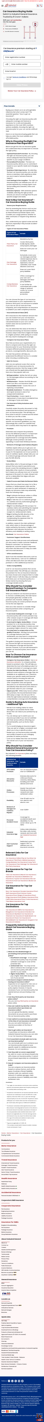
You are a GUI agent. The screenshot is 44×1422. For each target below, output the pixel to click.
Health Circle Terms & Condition (10, 1359)
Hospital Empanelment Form (11, 1305)
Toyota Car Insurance (21, 879)
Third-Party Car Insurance (12, 245)
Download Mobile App (7, 1355)
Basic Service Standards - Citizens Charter (14, 1364)
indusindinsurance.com (8, 1396)
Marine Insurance (6, 1213)
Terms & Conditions (19, 77)
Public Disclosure (6, 1265)
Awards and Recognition (8, 1249)
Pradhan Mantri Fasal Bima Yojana (11, 1323)
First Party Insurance (13, 866)
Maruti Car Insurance (28, 875)
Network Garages (6, 1310)
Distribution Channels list (9, 1366)
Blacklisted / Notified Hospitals (10, 1350)
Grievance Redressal (7, 1343)
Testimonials (5, 1254)
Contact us (4, 1245)
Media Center (5, 1256)
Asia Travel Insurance (7, 1170)
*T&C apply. (20, 1407)
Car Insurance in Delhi (13, 910)
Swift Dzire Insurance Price (16, 899)
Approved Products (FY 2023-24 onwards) (13, 1334)
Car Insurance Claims (21, 534)
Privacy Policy (5, 1259)
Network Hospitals (6, 1303)
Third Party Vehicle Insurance (24, 860)
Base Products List (6, 1336)
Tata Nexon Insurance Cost (15, 901)
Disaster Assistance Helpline (9, 1362)
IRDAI (2, 1283)
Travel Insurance (9, 1160)
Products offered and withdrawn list (12, 1332)
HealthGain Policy (6, 1181)
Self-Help (4, 1320)
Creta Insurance (31, 899)
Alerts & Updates (6, 1325)
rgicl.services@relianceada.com (17, 1)
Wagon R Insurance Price (26, 895)
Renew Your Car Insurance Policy (22, 91)
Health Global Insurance (9, 1186)
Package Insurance (7, 1218)
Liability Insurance (6, 1216)
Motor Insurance (13, 1133)
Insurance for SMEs (9, 1222)
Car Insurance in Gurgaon (25, 920)
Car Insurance (20, 753)
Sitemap (4, 1341)
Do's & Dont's (5, 1339)
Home (3, 1133)
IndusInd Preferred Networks (9, 1352)
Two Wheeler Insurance (8, 1151)
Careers (3, 1247)
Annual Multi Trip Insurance (9, 1174)
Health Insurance (9, 1178)
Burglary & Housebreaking (8, 1225)
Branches (4, 1312)
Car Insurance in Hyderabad (23, 916)
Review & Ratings (6, 1252)
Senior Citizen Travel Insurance (10, 1172)
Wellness (4, 1184)
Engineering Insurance (7, 1211)
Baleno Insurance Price (30, 897)
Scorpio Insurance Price (29, 891)
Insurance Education (7, 1288)
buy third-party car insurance (27, 1001)
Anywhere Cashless (8, 1275)
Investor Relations (6, 1268)
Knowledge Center (6, 1346)
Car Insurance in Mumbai (20, 913)
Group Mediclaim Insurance (9, 1234)
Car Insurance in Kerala (22, 912)
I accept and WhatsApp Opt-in (21, 78)
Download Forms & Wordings (9, 1330)
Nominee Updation (7, 1368)
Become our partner (8, 1272)
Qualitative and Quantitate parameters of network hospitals (19, 1348)
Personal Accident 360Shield (10, 1195)
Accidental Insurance (11, 1192)
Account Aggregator (7, 1285)
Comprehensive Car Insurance (12, 285)
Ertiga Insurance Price (13, 897)
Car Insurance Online (13, 858)
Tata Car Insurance (13, 875)
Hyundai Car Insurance (14, 877)
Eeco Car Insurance (13, 891)
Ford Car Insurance (20, 881)
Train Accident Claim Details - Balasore (13, 1357)
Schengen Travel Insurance (9, 1165)
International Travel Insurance (10, 1163)
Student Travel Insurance (8, 1167)
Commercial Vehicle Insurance (10, 1156)
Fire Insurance (5, 1209)
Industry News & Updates (8, 1290)
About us (4, 1243)
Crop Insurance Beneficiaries (9, 1327)
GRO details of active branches (10, 1270)
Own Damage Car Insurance (12, 263)
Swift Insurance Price (13, 893)
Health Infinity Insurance (9, 1188)
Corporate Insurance (10, 1206)
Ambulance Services (7, 1307)
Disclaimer (4, 1261)
